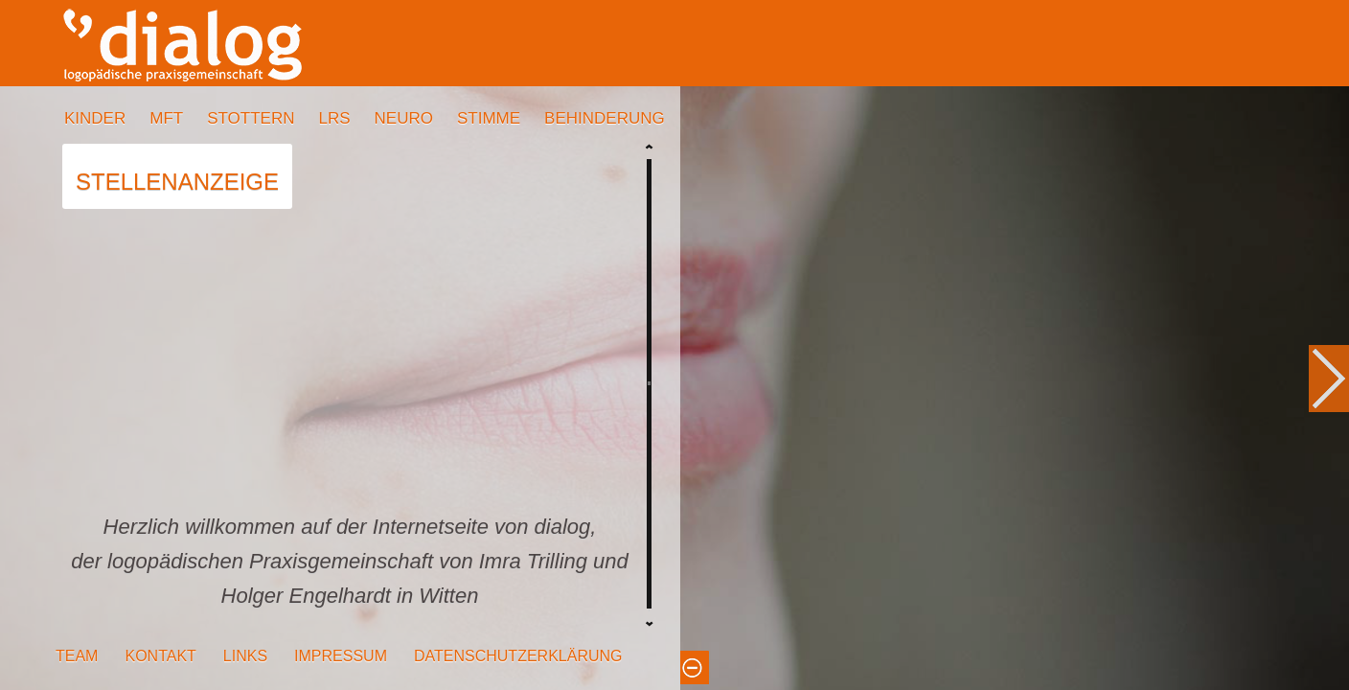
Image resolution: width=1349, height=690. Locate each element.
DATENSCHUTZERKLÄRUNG (518, 656)
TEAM (77, 656)
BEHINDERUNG (604, 118)
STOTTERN (250, 118)
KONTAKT (160, 656)
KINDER (95, 118)
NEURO (404, 118)
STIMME (488, 118)
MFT (166, 118)
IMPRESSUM (340, 656)
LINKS (245, 656)
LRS (334, 118)
